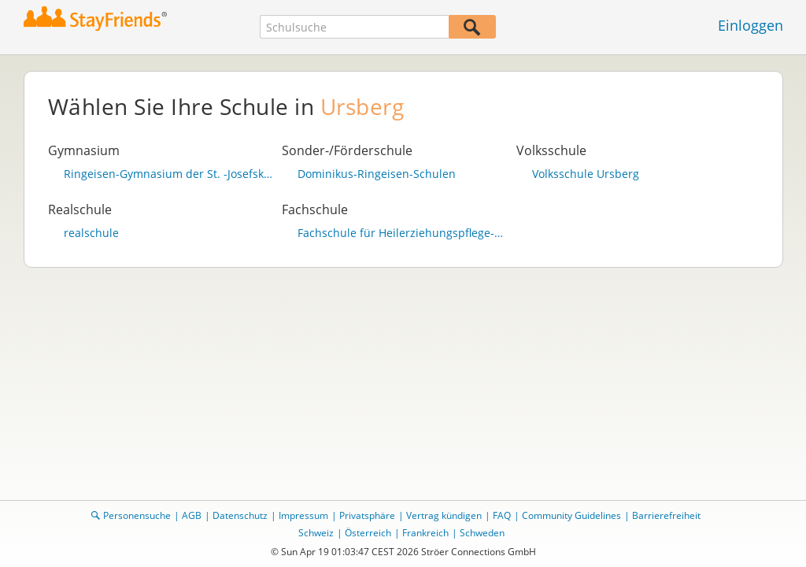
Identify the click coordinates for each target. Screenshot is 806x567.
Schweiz (316, 532)
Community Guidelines (571, 515)
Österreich (368, 532)
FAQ (502, 515)
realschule (91, 233)
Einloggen (750, 25)
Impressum (303, 515)
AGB (192, 515)
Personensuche (137, 515)
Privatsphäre (367, 515)
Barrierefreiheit (666, 515)
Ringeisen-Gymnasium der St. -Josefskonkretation (169, 174)
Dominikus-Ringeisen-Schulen (377, 174)
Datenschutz (240, 515)
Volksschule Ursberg (585, 174)
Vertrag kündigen (444, 515)
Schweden (482, 532)
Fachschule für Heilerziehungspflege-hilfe (403, 233)
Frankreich (425, 532)
